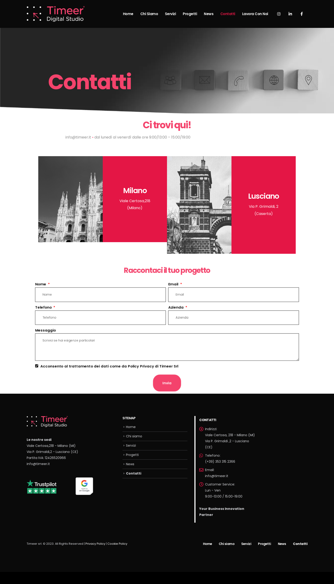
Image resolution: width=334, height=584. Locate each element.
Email (174, 282)
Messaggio (42, 330)
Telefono (40, 306)
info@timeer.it (38, 464)
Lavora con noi (255, 13)
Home (128, 13)
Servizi (170, 13)
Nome (37, 282)
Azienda (176, 306)
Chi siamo (149, 13)
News (208, 13)
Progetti (190, 13)
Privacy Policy (95, 544)
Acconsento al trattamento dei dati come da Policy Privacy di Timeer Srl (107, 367)
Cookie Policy (117, 544)
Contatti (227, 13)
